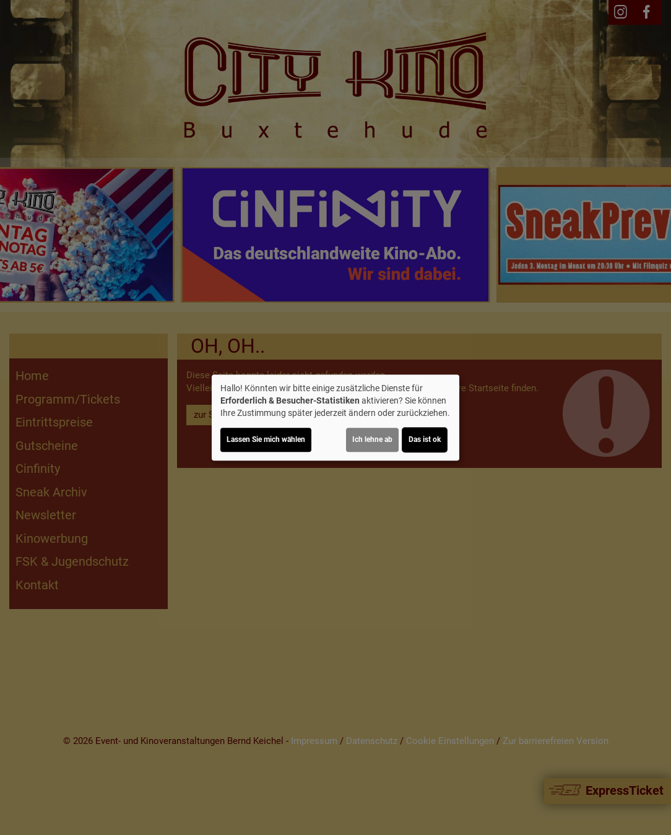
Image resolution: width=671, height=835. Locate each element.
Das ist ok (425, 439)
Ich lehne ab (372, 439)
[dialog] (335, 417)
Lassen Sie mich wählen (266, 439)
